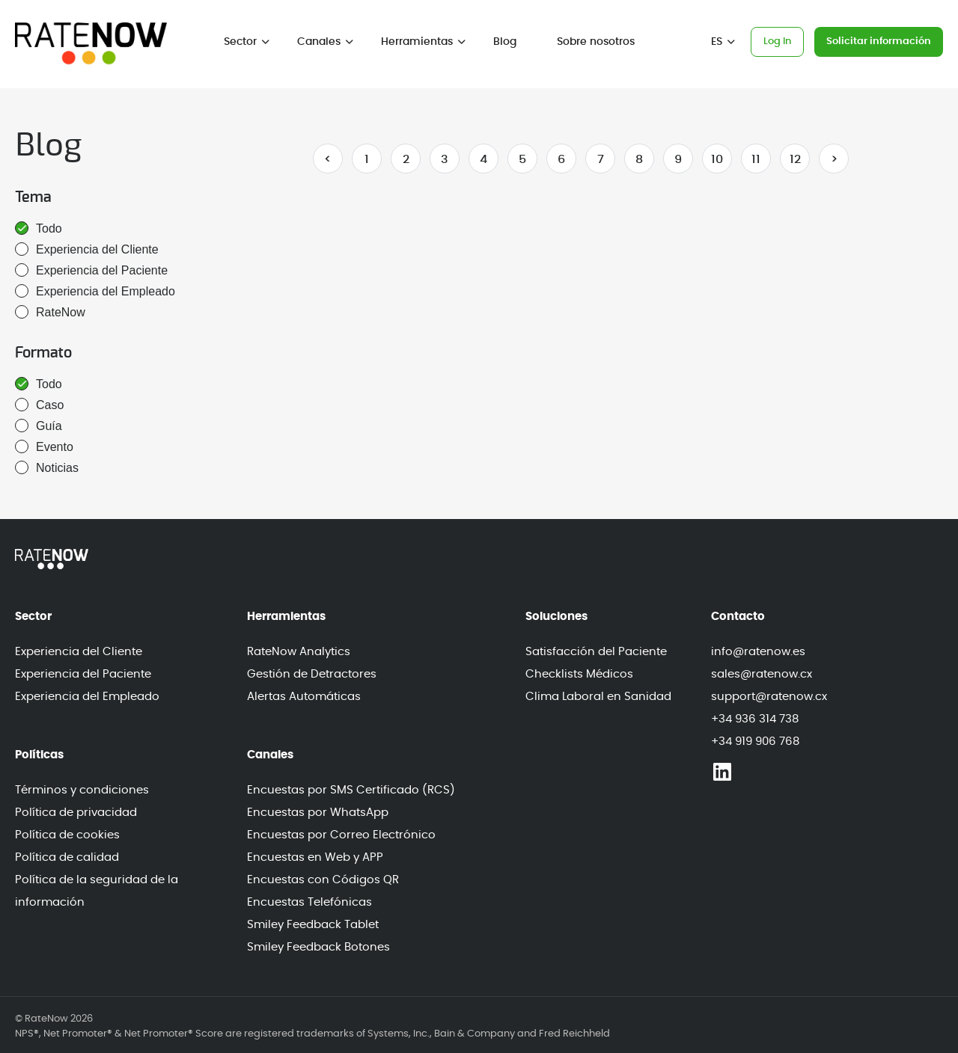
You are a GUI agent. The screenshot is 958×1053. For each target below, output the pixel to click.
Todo (38, 228)
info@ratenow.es (758, 651)
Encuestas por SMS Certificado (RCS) (351, 790)
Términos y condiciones (82, 790)
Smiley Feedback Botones (318, 947)
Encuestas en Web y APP (315, 857)
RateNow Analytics (298, 651)
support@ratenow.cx (769, 696)
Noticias (47, 467)
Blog (504, 42)
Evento (44, 446)
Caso (39, 404)
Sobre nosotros (596, 42)
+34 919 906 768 (755, 741)
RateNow (50, 312)
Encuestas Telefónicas (309, 902)
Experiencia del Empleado (95, 291)
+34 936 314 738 (755, 719)
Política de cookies (67, 835)
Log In (777, 41)
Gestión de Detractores (311, 674)
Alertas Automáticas (304, 696)
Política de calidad (67, 857)
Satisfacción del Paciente (596, 651)
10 (717, 159)
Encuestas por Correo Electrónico (341, 835)
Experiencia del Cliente (87, 249)
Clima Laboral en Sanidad (598, 696)
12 (795, 159)
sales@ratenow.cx (761, 674)
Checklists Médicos (579, 674)
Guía (38, 425)
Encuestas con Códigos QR (323, 879)
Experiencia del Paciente (91, 270)
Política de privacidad (76, 812)
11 (755, 159)
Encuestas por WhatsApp (317, 812)
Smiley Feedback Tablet (313, 924)
